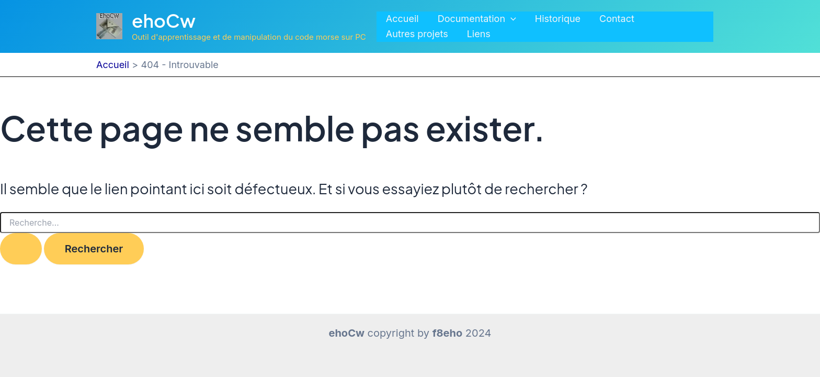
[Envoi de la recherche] (21, 248)
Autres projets (417, 33)
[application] (510, 19)
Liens (479, 33)
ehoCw (164, 20)
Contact (616, 18)
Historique (557, 18)
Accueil (402, 18)
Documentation (477, 19)
